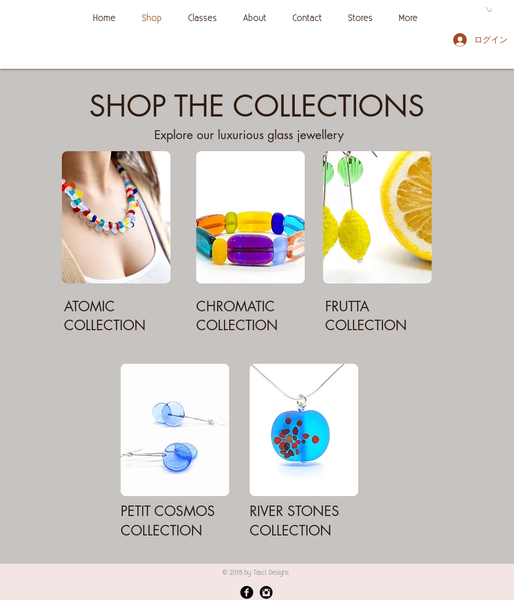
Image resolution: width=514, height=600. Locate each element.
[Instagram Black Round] (266, 592)
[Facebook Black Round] (246, 592)
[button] (489, 9)
